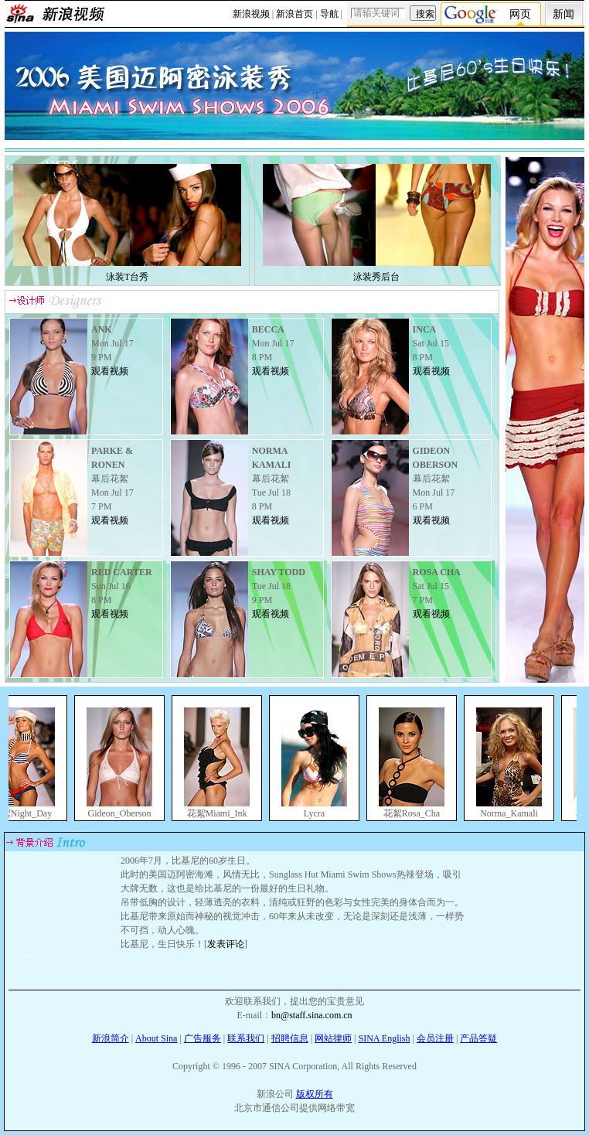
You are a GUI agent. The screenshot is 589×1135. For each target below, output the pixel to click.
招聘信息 (289, 1038)
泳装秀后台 (376, 276)
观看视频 (109, 371)
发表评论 (225, 944)
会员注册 (435, 1038)
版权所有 (314, 1094)
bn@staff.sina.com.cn (311, 1015)
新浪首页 (294, 14)
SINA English (384, 1038)
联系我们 (245, 1038)
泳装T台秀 (127, 276)
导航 (329, 14)
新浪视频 (251, 14)
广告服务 (202, 1038)
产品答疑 (478, 1038)
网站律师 (333, 1038)
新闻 (563, 14)
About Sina (156, 1038)
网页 (520, 14)
